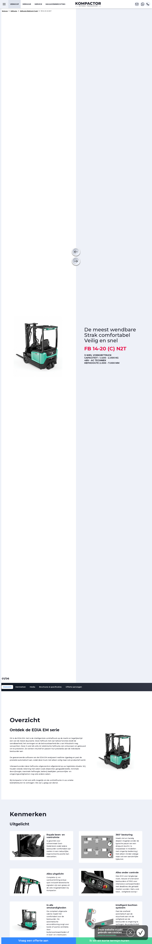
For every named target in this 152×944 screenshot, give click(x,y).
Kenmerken (21, 687)
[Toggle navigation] (4, 4)
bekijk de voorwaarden (107, 935)
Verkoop (14, 4)
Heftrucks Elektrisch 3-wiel (29, 11)
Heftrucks (14, 11)
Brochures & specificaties (50, 687)
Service (38, 4)
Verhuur (26, 4)
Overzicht (7, 687)
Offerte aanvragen (74, 687)
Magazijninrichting (55, 4)
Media (32, 687)
